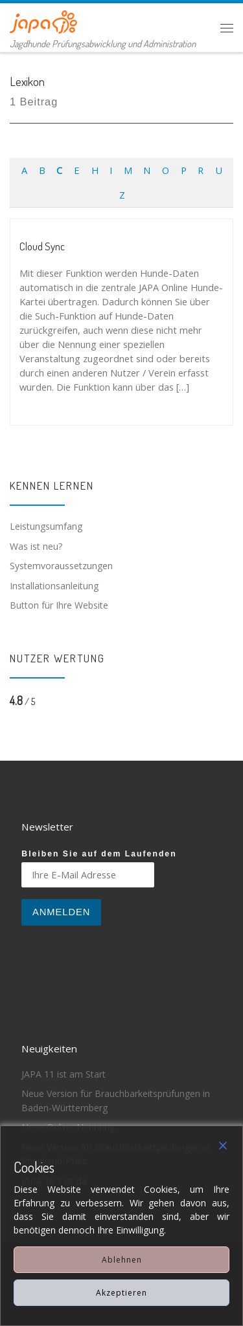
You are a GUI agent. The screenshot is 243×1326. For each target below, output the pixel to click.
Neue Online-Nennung (68, 1127)
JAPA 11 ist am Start (63, 1074)
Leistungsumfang (46, 526)
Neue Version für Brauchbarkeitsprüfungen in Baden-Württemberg (115, 1100)
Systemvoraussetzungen (61, 566)
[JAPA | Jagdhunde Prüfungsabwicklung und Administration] (43, 20)
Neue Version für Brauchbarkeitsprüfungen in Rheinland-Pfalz (115, 1154)
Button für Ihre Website (59, 605)
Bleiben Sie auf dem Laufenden (98, 853)
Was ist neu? (36, 546)
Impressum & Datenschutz (161, 1263)
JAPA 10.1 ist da (54, 1181)
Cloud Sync (42, 246)
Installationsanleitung (54, 586)
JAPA (83, 1263)
